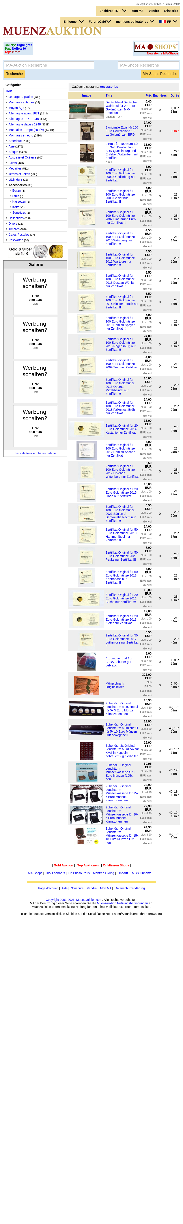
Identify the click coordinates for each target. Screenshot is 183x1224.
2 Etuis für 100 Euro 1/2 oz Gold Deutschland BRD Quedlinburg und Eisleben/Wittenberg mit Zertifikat (122, 151)
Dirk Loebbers (55, 873)
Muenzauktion (106, 903)
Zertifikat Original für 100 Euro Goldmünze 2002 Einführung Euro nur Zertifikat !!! (121, 217)
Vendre (154, 11)
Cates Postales (19, 234)
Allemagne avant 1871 (24, 113)
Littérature (15, 179)
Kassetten (19, 201)
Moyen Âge (16, 108)
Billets (13, 163)
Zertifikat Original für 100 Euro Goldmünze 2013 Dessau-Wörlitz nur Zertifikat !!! (120, 281)
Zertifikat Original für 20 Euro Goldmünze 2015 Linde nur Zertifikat (122, 492)
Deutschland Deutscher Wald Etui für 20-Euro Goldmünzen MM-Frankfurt (122, 108)
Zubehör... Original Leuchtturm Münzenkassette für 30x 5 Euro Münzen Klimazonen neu (122, 814)
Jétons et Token (19, 174)
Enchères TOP (112, 10)
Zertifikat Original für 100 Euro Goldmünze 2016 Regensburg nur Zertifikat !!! (120, 344)
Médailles (15, 168)
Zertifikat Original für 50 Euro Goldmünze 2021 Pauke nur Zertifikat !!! (122, 556)
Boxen (16, 190)
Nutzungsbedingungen (132, 903)
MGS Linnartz (141, 873)
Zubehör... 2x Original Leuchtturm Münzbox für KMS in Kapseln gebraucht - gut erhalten (122, 751)
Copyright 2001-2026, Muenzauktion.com (74, 899)
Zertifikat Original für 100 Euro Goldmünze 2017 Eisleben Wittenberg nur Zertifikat (122, 471)
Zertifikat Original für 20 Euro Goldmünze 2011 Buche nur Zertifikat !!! (122, 598)
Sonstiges (19, 212)
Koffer (16, 207)
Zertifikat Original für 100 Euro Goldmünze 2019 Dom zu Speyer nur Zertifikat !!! (120, 323)
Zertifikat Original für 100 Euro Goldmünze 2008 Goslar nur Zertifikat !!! (120, 196)
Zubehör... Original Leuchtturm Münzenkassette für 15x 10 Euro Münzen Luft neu (122, 835)
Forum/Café (100, 21)
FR (168, 21)
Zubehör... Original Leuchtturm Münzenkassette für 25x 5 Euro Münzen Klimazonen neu (122, 793)
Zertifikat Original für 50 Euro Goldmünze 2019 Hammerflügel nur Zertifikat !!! (122, 535)
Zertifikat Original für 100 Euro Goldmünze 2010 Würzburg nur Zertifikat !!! (120, 238)
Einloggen (73, 21)
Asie (12, 146)
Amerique (15, 141)
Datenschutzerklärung (130, 888)
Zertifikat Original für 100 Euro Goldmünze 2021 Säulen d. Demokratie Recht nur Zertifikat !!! (121, 513)
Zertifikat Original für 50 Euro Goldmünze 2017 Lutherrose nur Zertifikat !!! (122, 641)
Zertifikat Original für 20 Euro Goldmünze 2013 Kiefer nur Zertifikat (122, 619)
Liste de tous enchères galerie (35, 453)
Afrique (13, 152)
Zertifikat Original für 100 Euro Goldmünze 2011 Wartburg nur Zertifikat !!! (120, 260)
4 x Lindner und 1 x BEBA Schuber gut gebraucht (119, 662)
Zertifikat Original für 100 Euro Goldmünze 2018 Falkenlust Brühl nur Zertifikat (120, 408)
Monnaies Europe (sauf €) (26, 130)
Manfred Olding (103, 873)
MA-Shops (35, 873)
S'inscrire (171, 11)
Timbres (14, 229)
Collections (16, 218)
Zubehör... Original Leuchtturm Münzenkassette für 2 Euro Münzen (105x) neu (120, 772)
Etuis (15, 196)
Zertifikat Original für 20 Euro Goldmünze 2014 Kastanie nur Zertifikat (122, 429)
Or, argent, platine (21, 97)
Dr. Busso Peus (79, 873)
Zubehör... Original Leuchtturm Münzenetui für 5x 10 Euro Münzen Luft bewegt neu (122, 730)
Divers (13, 223)
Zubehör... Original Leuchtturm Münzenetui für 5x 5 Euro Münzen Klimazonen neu (122, 709)
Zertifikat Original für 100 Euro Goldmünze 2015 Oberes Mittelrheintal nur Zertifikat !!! (120, 387)
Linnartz (123, 873)
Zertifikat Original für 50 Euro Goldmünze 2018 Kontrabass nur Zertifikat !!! (122, 577)
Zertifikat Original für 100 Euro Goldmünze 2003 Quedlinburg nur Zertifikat (120, 175)
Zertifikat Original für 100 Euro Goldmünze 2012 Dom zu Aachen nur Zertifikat (120, 450)
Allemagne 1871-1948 (24, 119)
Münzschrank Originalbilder (115, 685)
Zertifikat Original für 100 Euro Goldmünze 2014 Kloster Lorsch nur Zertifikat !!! (122, 302)
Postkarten (16, 240)
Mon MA (138, 11)
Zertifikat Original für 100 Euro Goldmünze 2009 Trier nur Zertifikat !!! (122, 365)
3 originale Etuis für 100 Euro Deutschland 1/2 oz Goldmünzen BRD (122, 131)
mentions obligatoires (135, 21)
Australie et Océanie (22, 157)
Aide (64, 888)
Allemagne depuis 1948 (25, 124)
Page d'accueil (48, 888)
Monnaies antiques (22, 102)
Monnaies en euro (21, 135)
